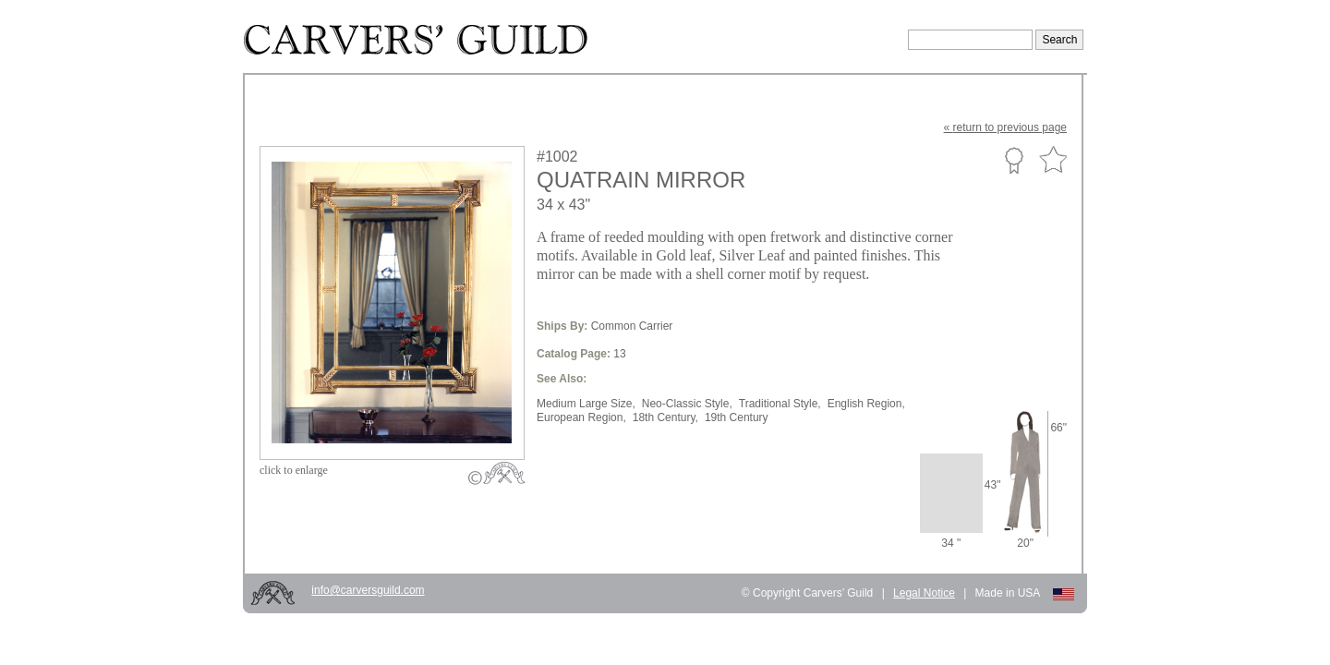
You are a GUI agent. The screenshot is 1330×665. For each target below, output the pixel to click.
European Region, (581, 417)
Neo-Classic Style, (687, 403)
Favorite (1053, 160)
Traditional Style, (780, 403)
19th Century (736, 417)
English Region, (866, 403)
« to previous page (1005, 127)
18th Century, (665, 417)
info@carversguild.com (367, 590)
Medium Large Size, (586, 403)
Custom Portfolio (1013, 160)
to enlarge (294, 470)
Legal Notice (924, 592)
